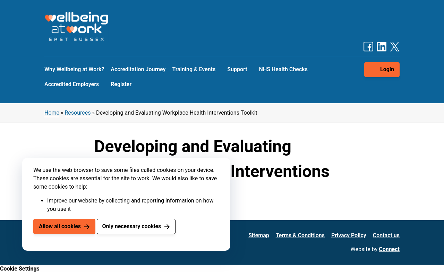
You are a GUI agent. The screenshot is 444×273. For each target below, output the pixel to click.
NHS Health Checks (283, 69)
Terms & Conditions (300, 235)
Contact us (386, 235)
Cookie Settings (20, 268)
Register (121, 84)
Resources (78, 112)
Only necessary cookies (131, 226)
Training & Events (194, 69)
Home (51, 112)
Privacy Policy (348, 235)
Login (387, 69)
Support (237, 69)
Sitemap (258, 235)
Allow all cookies (60, 226)
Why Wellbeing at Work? (74, 69)
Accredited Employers (71, 84)
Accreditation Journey (138, 69)
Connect (389, 249)
